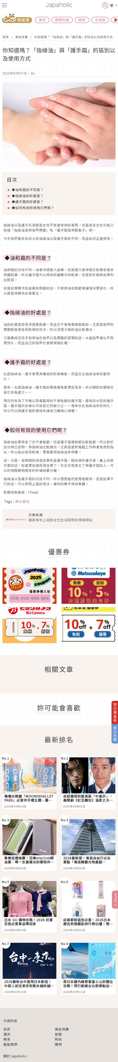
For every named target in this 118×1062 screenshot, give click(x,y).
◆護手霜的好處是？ (28, 201)
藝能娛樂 (10, 1044)
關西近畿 (62, 19)
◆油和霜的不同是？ (28, 189)
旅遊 (58, 1034)
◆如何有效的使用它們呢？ (33, 207)
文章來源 (35, 514)
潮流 (6, 1034)
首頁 (6, 37)
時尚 (58, 1039)
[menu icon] (4, 5)
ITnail (33, 492)
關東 (82, 19)
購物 (58, 1044)
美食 (6, 1039)
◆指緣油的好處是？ (28, 195)
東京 (42, 19)
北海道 (100, 19)
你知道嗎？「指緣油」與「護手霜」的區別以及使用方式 (73, 37)
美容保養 (21, 37)
